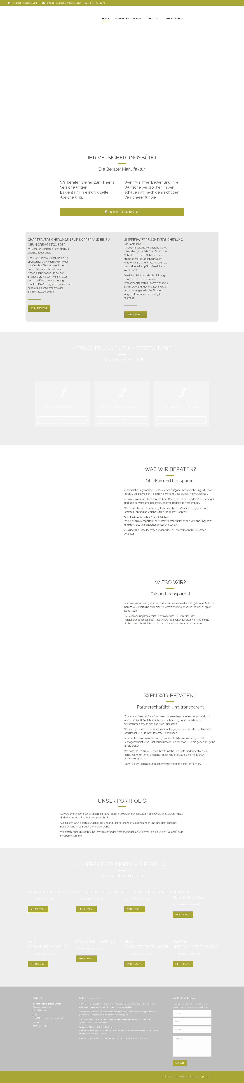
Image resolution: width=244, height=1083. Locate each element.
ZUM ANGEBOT (39, 308)
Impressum (207, 1077)
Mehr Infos (62, 420)
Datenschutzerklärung (193, 1077)
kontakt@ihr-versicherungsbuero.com (61, 2)
